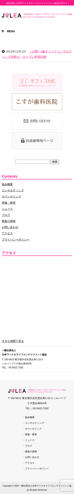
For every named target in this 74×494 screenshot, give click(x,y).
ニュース (7, 208)
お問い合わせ (10, 227)
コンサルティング (13, 190)
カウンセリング (11, 196)
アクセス (7, 233)
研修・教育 (9, 202)
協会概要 (7, 184)
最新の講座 (9, 221)
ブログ (6, 215)
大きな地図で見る (13, 341)
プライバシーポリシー (15, 239)
